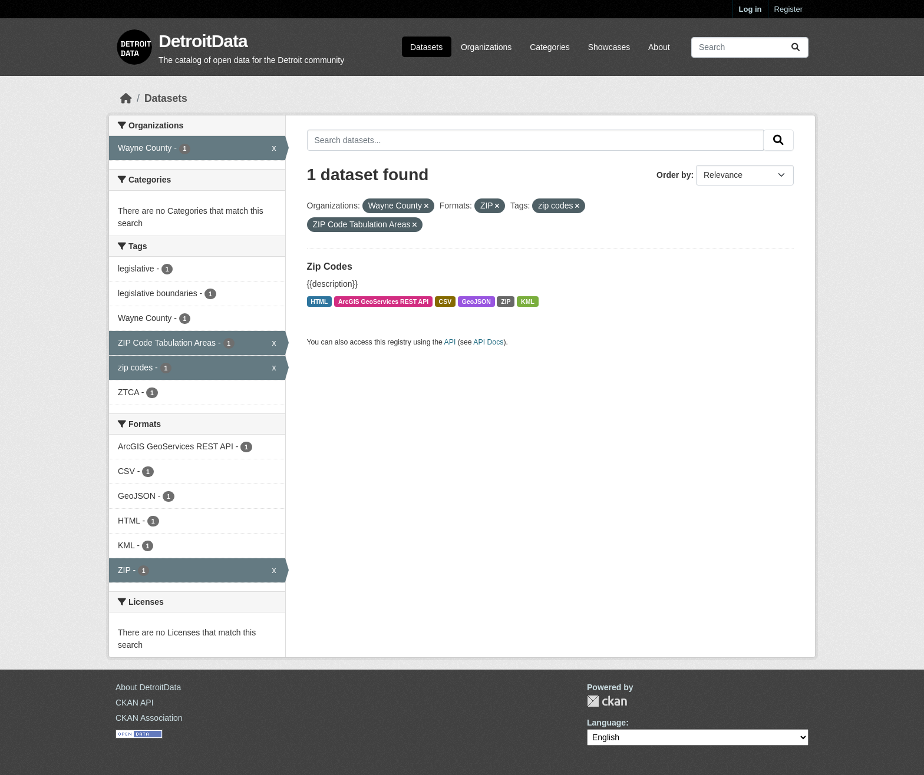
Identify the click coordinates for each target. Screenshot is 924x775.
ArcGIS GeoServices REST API (383, 301)
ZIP (505, 301)
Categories (550, 47)
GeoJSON (476, 301)
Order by (673, 175)
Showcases (609, 47)
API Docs (488, 342)
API (450, 342)
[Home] (126, 98)
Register (788, 9)
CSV (445, 301)
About (659, 47)
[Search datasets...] (749, 47)
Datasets (426, 47)
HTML (319, 301)
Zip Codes (329, 266)
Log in (750, 9)
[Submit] (795, 47)
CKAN (607, 701)
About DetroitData (148, 687)
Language (606, 722)
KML (527, 301)
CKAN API (135, 702)
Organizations (486, 47)
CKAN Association (149, 718)
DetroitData (203, 41)
